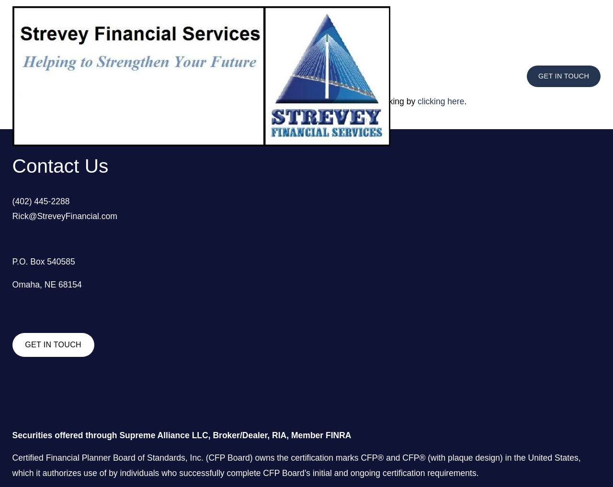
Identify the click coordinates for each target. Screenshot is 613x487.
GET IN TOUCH (563, 76)
